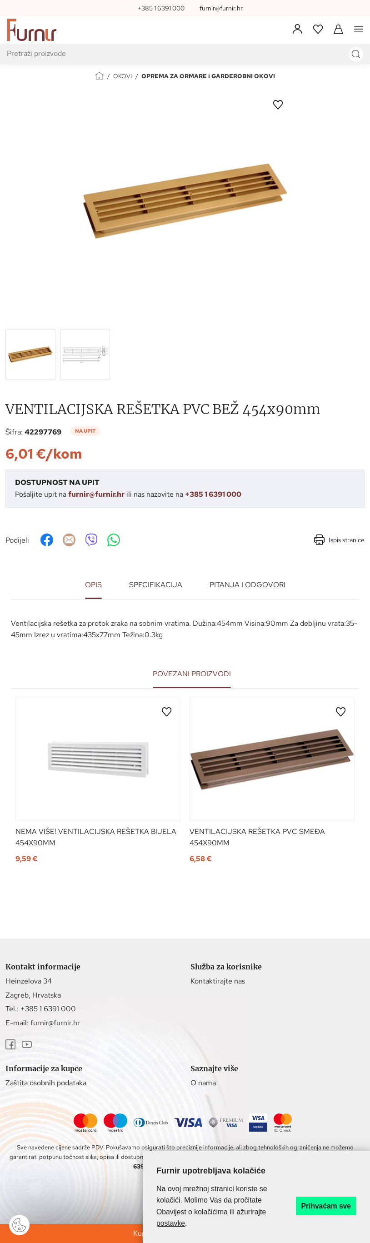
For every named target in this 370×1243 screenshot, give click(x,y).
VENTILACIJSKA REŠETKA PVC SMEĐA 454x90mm (257, 837)
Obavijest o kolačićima (192, 1212)
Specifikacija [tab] (155, 584)
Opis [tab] (93, 584)
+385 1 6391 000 (161, 8)
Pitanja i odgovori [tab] (247, 584)
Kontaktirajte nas (217, 981)
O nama (203, 1083)
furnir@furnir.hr (221, 8)
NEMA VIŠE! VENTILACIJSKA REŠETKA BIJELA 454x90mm (95, 837)
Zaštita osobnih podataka (45, 1083)
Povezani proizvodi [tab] (192, 674)
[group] (185, 200)
